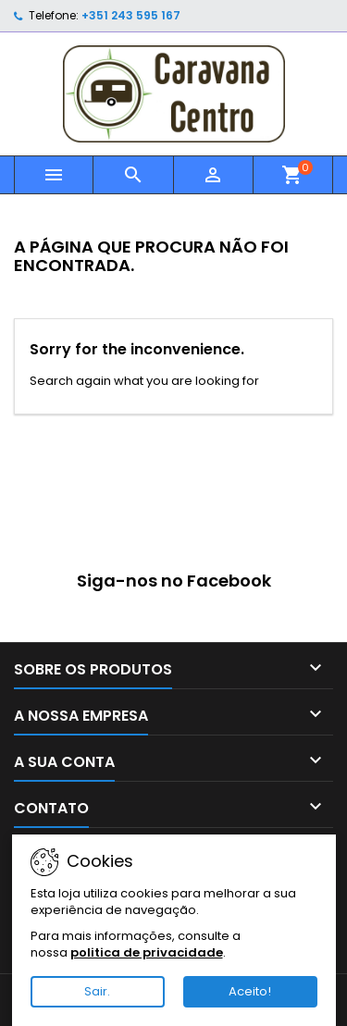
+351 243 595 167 (130, 15)
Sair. (97, 991)
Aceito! (250, 991)
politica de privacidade (146, 952)
